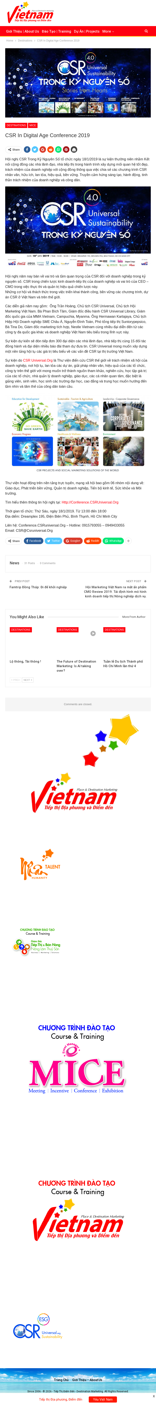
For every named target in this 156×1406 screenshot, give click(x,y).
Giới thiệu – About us (87, 1380)
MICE (33, 125)
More (106, 31)
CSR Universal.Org (38, 360)
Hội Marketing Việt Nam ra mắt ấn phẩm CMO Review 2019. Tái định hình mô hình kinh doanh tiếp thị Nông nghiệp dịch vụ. (115, 591)
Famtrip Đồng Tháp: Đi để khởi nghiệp (38, 587)
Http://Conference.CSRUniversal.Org (90, 502)
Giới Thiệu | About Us (22, 31)
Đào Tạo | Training (56, 31)
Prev (15, 680)
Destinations (16, 125)
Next (28, 680)
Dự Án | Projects (87, 31)
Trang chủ (61, 1380)
